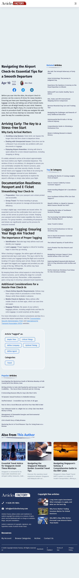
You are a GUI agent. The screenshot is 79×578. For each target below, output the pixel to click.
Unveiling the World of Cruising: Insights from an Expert (61, 177)
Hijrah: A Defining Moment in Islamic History (60, 134)
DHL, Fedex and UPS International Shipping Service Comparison (59, 100)
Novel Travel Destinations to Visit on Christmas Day (60, 230)
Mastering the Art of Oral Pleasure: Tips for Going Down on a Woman (22, 449)
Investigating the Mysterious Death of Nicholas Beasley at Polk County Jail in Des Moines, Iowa (23, 406)
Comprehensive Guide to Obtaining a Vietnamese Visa (60, 127)
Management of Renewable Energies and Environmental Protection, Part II (20, 439)
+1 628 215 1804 (11, 527)
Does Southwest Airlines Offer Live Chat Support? (61, 197)
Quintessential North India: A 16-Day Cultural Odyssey (60, 120)
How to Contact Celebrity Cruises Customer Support (59, 184)
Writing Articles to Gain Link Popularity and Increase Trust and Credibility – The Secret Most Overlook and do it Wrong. (23, 412)
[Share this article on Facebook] (14, 90)
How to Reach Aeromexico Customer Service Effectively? (60, 237)
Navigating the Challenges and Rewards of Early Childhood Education (62, 113)
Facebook (40, 573)
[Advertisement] (39, 23)
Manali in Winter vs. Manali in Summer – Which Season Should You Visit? (61, 204)
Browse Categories (24, 562)
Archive (40, 562)
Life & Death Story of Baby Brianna (13, 444)
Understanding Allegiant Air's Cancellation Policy (62, 190)
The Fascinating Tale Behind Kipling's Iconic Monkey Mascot (60, 218)
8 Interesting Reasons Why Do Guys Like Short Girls (19, 417)
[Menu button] (75, 3)
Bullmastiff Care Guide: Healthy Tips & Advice (61, 93)
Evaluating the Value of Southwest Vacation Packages (59, 211)
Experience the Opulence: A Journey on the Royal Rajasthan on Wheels (62, 86)
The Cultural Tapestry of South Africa (60, 242)
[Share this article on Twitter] (23, 90)
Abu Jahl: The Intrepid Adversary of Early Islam (61, 72)
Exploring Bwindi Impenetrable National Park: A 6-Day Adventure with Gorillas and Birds (62, 263)
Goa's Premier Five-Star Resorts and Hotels (60, 248)
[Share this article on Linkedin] (32, 90)
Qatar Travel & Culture (55, 224)
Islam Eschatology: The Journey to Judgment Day (59, 79)
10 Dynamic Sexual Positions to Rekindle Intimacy (18, 421)
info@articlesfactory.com (16, 532)
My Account (7, 562)
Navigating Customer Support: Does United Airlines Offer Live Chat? (60, 255)
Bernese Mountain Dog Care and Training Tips (61, 106)
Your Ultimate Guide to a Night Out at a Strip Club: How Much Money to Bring (22, 434)
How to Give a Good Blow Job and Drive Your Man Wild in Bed (22, 429)
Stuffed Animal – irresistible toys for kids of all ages (20, 425)
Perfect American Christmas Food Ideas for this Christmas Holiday (61, 271)
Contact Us (52, 562)
